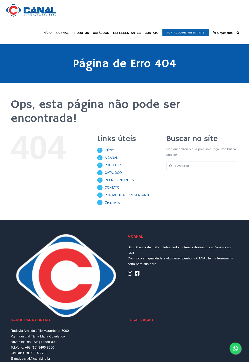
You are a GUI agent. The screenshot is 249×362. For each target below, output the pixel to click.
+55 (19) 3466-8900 (39, 347)
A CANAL (111, 157)
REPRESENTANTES (119, 180)
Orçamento (112, 202)
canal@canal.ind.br (36, 358)
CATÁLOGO (113, 172)
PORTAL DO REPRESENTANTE (127, 195)
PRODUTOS (113, 165)
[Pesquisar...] (202, 166)
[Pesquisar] (170, 166)
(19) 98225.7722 (35, 353)
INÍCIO (109, 150)
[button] (238, 32)
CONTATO (112, 187)
